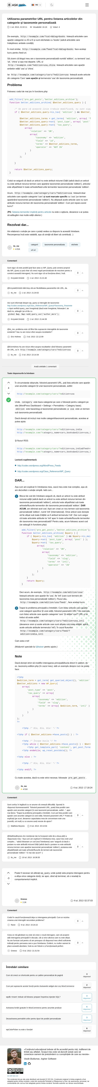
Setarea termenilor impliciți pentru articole (31, 212)
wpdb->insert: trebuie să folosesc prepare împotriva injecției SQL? (33, 997)
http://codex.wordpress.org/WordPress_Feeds (39, 465)
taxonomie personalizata (55, 245)
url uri (33, 250)
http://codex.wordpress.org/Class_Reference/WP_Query (44, 471)
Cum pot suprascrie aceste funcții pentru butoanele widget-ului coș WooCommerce (40, 986)
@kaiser (40, 647)
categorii (34, 245)
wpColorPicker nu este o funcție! (19, 1029)
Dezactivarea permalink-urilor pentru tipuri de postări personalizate (33, 1019)
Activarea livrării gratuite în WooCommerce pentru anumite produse (34, 1008)
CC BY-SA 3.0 (12, 1076)
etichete (74, 245)
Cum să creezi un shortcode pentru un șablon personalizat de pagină (34, 975)
